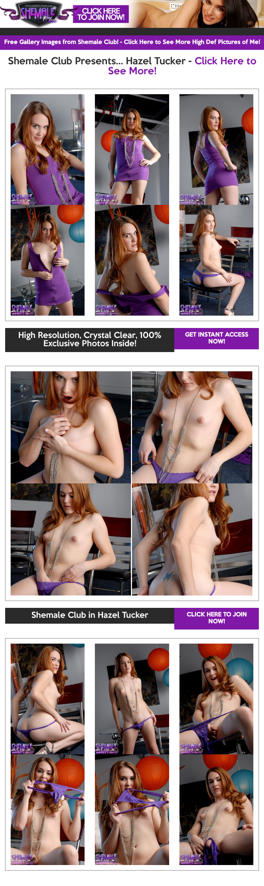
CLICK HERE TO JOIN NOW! (217, 618)
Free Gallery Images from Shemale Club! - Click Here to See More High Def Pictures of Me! (132, 42)
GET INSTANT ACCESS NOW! (216, 338)
